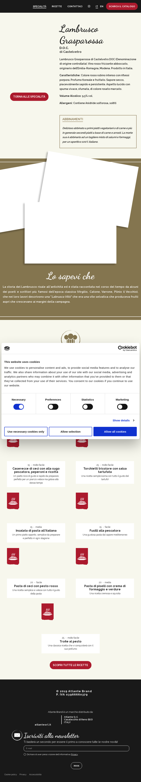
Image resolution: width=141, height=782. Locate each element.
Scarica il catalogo (122, 6)
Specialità (39, 6)
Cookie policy (10, 774)
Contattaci (74, 6)
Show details (121, 420)
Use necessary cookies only (26, 431)
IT (97, 6)
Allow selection (70, 431)
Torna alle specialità (29, 96)
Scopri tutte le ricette (70, 665)
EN (101, 6)
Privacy (74, 754)
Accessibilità (35, 774)
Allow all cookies (115, 431)
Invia (76, 766)
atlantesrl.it (43, 724)
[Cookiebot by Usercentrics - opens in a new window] (121, 348)
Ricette (57, 6)
